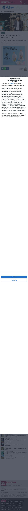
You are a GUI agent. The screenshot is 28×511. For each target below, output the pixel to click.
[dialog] (14, 255)
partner (12, 83)
